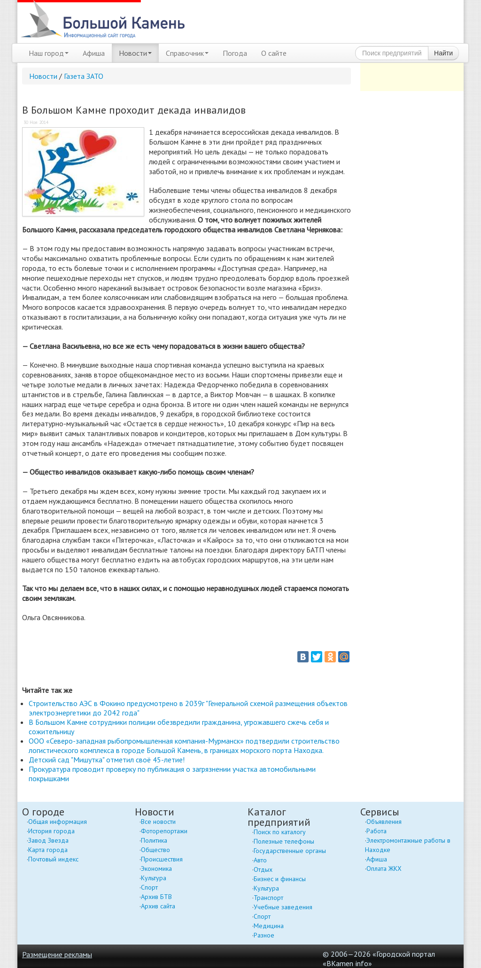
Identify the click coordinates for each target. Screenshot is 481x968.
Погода (235, 53)
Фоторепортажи (164, 831)
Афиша (94, 53)
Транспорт (268, 897)
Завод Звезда (48, 840)
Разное (264, 935)
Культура (153, 878)
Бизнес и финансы (280, 879)
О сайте (274, 53)
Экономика (156, 868)
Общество (155, 849)
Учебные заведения (283, 907)
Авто (260, 860)
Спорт (149, 887)
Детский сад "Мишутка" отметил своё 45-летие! (107, 759)
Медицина (269, 926)
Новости (135, 53)
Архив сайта (158, 906)
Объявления (384, 821)
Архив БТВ (156, 896)
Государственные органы (290, 850)
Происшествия (162, 859)
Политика (154, 840)
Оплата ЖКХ (384, 868)
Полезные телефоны (284, 841)
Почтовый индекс (53, 859)
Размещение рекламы (57, 954)
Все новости (158, 821)
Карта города (48, 849)
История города (51, 831)
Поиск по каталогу (280, 832)
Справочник (187, 53)
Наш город (49, 53)
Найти (443, 53)
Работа (376, 831)
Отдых (263, 869)
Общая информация (57, 821)
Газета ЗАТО (83, 76)
